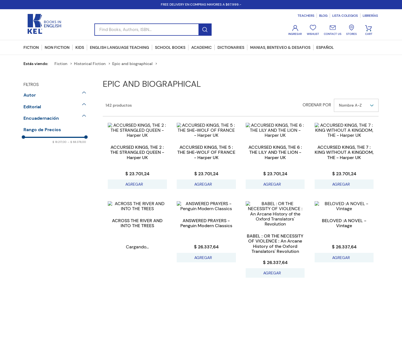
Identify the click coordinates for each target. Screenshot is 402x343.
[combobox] (153, 29)
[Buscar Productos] (204, 29)
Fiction (60, 64)
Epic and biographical (132, 64)
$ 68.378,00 (77, 141)
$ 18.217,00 (59, 141)
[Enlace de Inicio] (37, 64)
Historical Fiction (90, 64)
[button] (54, 95)
